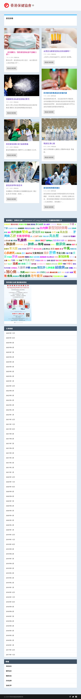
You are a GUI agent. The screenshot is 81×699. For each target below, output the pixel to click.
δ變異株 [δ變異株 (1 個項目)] (68, 244)
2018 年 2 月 (10, 640)
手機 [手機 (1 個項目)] (20, 260)
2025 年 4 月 (10, 367)
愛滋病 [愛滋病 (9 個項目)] (36, 232)
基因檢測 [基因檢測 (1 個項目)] (43, 257)
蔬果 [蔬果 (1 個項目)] (9, 232)
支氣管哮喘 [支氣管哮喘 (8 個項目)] (23, 236)
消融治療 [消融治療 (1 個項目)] (45, 236)
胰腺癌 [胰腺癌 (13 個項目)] (10, 244)
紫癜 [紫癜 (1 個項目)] (56, 257)
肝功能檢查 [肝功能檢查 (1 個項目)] (31, 240)
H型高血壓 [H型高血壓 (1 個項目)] (65, 224)
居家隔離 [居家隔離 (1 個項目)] (34, 268)
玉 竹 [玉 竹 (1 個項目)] (25, 244)
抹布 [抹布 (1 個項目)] (48, 260)
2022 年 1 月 (10, 415)
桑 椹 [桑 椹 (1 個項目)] (61, 249)
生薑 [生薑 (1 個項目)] (57, 232)
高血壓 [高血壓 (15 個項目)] (54, 236)
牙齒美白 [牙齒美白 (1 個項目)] (33, 272)
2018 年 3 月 (10, 635)
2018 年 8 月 (10, 611)
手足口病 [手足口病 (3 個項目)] (60, 253)
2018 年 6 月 (10, 621)
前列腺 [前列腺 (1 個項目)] (33, 264)
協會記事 (9, 685)
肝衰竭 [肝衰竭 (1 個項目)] (24, 249)
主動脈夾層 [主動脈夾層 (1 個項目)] (66, 236)
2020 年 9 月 (10, 491)
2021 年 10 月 (10, 429)
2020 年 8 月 (10, 496)
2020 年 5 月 (10, 511)
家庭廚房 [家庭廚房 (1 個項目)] (16, 276)
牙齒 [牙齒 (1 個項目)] (37, 228)
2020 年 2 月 (10, 525)
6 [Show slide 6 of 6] (22, 322)
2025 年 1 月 (10, 381)
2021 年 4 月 (10, 458)
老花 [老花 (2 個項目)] (52, 248)
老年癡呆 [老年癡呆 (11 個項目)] (37, 276)
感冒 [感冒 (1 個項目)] (40, 236)
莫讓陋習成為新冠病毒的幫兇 (18, 99)
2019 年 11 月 (10, 539)
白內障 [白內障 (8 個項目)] (44, 228)
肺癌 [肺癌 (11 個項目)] (31, 244)
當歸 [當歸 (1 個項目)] (41, 260)
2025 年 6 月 (10, 357)
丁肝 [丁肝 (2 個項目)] (6, 228)
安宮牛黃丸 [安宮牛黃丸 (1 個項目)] (20, 244)
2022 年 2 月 (10, 410)
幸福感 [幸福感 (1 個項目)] (9, 257)
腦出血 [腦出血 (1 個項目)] (70, 232)
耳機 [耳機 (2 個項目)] (13, 260)
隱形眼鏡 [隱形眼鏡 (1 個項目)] (47, 244)
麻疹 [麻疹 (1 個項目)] (63, 272)
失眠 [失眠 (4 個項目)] (22, 272)
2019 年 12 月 (10, 535)
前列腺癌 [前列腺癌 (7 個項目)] (16, 232)
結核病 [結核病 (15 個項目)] (60, 267)
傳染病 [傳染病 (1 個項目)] (59, 224)
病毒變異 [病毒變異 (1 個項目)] (21, 228)
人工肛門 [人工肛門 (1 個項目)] (35, 236)
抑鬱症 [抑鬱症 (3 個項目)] (69, 263)
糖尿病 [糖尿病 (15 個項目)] (60, 244)
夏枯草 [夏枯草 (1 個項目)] (37, 240)
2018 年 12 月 (10, 592)
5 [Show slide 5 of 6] (20, 322)
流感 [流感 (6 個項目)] (15, 263)
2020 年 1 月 (10, 530)
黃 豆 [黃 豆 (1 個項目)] (61, 260)
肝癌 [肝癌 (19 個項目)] (52, 252)
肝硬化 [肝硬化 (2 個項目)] (43, 272)
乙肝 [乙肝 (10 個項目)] (13, 236)
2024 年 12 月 (10, 386)
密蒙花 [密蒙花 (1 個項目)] (27, 257)
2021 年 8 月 (10, 439)
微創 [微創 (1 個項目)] (28, 224)
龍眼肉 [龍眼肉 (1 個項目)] (48, 264)
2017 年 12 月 (10, 650)
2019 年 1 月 (10, 587)
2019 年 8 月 (10, 554)
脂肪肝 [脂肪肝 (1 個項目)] (53, 260)
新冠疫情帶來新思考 (14, 185)
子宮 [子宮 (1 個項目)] (16, 260)
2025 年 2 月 (10, 376)
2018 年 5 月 (10, 626)
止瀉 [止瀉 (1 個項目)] (43, 249)
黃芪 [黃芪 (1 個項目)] (38, 272)
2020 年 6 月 (10, 506)
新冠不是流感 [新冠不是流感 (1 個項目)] (68, 260)
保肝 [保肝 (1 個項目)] (73, 244)
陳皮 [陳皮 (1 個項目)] (31, 257)
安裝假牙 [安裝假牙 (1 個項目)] (7, 224)
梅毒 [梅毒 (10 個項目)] (41, 244)
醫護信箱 (16, 57)
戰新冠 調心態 (49, 143)
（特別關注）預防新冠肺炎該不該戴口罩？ (21, 53)
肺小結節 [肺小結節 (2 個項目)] (39, 224)
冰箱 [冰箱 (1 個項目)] (19, 249)
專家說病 (16, 102)
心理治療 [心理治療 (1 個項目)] (7, 240)
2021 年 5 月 (10, 453)
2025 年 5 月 (10, 362)
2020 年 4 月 (10, 515)
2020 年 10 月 (10, 487)
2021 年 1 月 (10, 472)
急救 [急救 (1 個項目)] (47, 272)
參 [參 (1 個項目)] (31, 236)
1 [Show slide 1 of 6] (14, 322)
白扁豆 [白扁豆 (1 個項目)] (67, 272)
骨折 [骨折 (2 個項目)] (43, 232)
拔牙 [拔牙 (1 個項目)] (59, 272)
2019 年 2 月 (10, 583)
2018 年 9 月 (10, 607)
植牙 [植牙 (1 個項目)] (30, 232)
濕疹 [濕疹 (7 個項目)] (46, 253)
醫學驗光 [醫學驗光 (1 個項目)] (49, 240)
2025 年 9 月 (10, 343)
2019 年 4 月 (10, 573)
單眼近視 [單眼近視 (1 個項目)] (28, 228)
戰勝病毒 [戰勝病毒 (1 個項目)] (48, 232)
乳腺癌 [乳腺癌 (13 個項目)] (22, 240)
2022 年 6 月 (10, 391)
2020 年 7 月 (10, 501)
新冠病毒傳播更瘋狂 (52, 188)
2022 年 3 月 (10, 405)
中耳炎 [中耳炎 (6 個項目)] (26, 260)
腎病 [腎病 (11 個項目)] (25, 232)
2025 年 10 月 (10, 338)
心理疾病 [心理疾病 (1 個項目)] (18, 253)
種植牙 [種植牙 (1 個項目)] (27, 272)
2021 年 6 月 (10, 448)
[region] (17, 304)
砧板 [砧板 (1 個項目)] (66, 268)
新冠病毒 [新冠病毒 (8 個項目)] (63, 256)
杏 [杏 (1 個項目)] (75, 224)
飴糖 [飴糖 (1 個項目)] (60, 236)
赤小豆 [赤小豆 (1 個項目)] (72, 257)
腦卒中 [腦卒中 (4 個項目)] (30, 248)
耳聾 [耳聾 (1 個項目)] (66, 253)
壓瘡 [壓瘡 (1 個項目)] (9, 260)
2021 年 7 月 (10, 443)
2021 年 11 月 (10, 424)
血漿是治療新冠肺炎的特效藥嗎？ (57, 51)
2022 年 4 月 (10, 400)
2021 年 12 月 (10, 419)
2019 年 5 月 (10, 568)
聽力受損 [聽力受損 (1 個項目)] (14, 240)
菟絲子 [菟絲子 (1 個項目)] (10, 264)
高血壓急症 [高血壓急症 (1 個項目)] (50, 257)
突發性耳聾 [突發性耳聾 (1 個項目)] (23, 224)
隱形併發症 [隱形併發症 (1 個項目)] (15, 224)
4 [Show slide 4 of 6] (19, 322)
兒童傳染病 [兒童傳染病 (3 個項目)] (37, 253)
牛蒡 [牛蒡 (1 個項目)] (64, 264)
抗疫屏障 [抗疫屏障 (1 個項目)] (21, 257)
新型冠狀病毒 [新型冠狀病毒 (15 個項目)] (58, 228)
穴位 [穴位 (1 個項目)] (18, 272)
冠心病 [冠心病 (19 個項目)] (11, 271)
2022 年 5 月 (10, 395)
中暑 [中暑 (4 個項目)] (72, 224)
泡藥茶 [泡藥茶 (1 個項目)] (57, 249)
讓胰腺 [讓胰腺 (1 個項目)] (33, 224)
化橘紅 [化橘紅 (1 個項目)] (71, 268)
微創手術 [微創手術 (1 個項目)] (29, 253)
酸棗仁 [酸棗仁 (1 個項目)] (33, 228)
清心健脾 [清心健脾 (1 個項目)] (46, 224)
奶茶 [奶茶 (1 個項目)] (35, 244)
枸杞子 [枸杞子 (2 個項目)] (43, 240)
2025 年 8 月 (10, 347)
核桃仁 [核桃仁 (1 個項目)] (53, 244)
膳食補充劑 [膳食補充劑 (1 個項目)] (54, 272)
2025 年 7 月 (10, 352)
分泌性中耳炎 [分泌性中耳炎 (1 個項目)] (13, 228)
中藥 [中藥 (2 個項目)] (71, 253)
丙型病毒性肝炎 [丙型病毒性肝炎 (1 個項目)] (58, 276)
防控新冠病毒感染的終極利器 (55, 93)
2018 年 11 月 (10, 597)
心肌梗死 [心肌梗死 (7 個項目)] (9, 253)
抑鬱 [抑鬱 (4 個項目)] (28, 267)
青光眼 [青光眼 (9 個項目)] (13, 248)
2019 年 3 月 (10, 578)
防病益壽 (9, 681)
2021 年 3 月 (10, 463)
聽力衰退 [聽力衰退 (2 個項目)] (22, 263)
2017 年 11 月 (10, 655)
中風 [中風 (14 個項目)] (67, 248)
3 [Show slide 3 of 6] (17, 322)
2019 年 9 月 (10, 549)
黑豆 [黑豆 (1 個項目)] (66, 240)
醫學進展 (53, 96)
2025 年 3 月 (10, 371)
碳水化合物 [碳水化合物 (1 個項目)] (38, 249)
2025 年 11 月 (10, 333)
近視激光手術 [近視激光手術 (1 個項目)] (48, 276)
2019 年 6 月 (10, 563)
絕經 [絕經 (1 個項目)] (71, 272)
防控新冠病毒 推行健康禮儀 (17, 144)
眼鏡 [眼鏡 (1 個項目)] (45, 260)
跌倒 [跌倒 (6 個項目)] (28, 263)
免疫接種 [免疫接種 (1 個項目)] (36, 257)
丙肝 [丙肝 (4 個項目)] (32, 260)
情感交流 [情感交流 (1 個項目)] (73, 249)
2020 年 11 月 (10, 482)
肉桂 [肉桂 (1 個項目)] (69, 228)
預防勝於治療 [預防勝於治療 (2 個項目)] (58, 240)
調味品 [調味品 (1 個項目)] (47, 249)
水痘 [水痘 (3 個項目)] (54, 232)
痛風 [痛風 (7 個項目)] (9, 276)
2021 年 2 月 (10, 467)
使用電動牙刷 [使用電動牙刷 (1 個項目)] (41, 264)
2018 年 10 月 (10, 602)
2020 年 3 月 (10, 520)
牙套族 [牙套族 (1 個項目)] (37, 260)
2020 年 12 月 (10, 477)
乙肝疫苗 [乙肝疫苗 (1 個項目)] (53, 224)
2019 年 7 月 (10, 559)
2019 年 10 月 (10, 544)
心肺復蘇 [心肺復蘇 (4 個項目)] (50, 267)
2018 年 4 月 (10, 631)
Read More (11, 68)
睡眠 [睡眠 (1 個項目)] (57, 260)
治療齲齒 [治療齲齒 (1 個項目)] (14, 268)
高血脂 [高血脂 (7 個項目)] (64, 232)
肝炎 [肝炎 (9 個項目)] (15, 256)
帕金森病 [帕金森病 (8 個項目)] (24, 276)
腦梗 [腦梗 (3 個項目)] (60, 263)
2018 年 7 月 (10, 616)
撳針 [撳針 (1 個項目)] (65, 276)
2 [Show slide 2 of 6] (16, 322)
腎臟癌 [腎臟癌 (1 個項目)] (73, 236)
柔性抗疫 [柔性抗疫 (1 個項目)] (54, 264)
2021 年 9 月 (10, 434)
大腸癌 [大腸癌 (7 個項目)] (21, 267)
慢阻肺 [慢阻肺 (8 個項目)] (41, 267)
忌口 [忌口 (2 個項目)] (23, 253)
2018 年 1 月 (10, 645)
